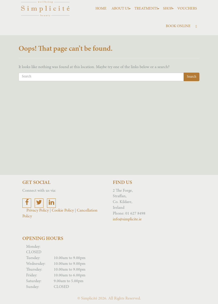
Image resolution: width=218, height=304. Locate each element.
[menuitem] (101, 9)
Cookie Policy (63, 211)
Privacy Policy (38, 211)
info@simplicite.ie (127, 219)
